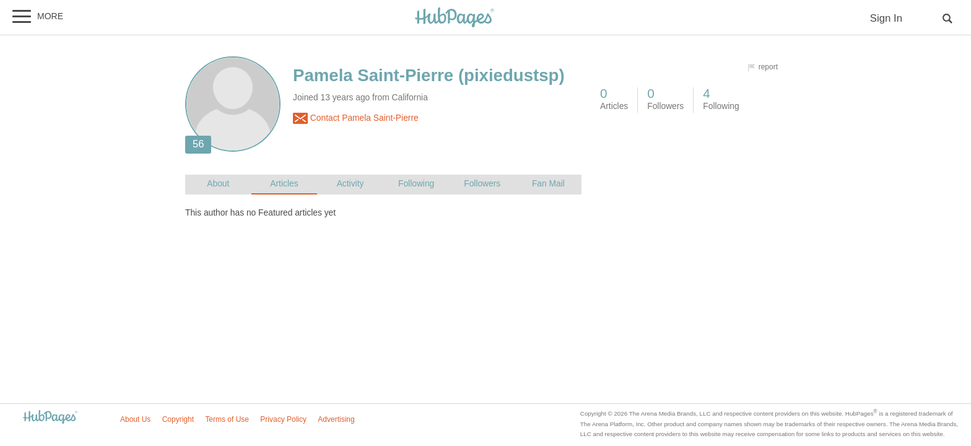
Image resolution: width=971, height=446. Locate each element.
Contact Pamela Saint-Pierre (356, 118)
